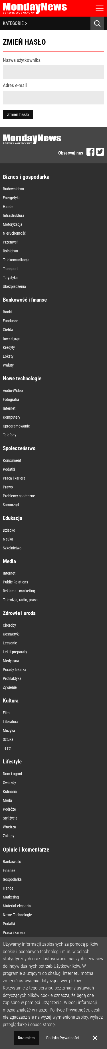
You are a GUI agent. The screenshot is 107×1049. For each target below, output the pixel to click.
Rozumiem (26, 1038)
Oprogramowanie (16, 426)
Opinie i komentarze (26, 849)
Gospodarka (12, 879)
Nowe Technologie (17, 915)
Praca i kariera (14, 478)
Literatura (10, 721)
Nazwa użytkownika (22, 60)
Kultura (11, 700)
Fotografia (11, 399)
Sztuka (8, 739)
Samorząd (11, 504)
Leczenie (10, 643)
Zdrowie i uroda (19, 613)
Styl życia (10, 818)
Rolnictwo (10, 251)
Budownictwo (13, 189)
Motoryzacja (12, 224)
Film (6, 712)
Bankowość (12, 861)
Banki (7, 312)
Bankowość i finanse (25, 299)
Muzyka (9, 730)
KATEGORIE (15, 23)
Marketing (11, 897)
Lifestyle (12, 761)
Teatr (7, 748)
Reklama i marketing (19, 591)
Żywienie (10, 687)
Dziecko (9, 530)
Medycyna (11, 660)
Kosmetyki (11, 634)
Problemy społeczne (19, 496)
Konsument (12, 460)
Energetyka (12, 197)
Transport (10, 268)
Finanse (9, 870)
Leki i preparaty (15, 652)
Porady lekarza (14, 669)
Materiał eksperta (17, 906)
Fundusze (10, 320)
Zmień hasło (18, 114)
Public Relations (15, 582)
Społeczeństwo (19, 448)
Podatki (9, 469)
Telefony (9, 435)
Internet (9, 408)
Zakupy (8, 836)
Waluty (8, 365)
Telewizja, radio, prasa (20, 599)
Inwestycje (11, 338)
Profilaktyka (12, 678)
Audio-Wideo (13, 390)
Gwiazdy (9, 782)
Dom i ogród (12, 773)
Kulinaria (10, 791)
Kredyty (9, 347)
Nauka (8, 539)
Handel (8, 206)
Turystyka (10, 277)
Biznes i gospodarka (26, 176)
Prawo (8, 487)
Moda (7, 800)
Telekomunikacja (16, 260)
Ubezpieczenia (14, 286)
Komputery (11, 417)
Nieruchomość (14, 233)
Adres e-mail (15, 85)
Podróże (9, 809)
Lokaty (8, 356)
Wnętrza (9, 827)
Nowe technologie (22, 378)
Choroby (9, 625)
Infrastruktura (13, 215)
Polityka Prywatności (62, 1038)
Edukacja (12, 518)
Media (9, 561)
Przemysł (10, 242)
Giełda (8, 329)
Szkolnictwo (12, 548)
